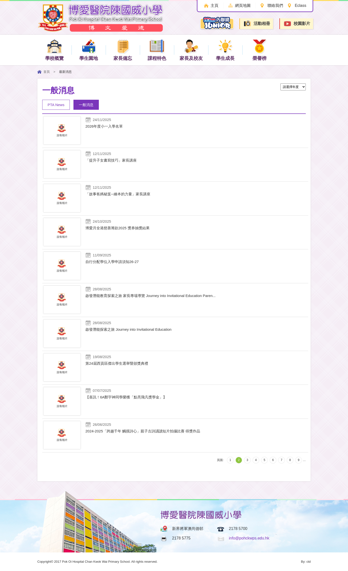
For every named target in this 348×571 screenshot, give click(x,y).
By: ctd (306, 561)
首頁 (46, 72)
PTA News (56, 105)
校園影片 (296, 24)
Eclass (300, 5)
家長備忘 (122, 50)
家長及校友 (191, 50)
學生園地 (88, 50)
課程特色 (157, 50)
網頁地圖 (242, 5)
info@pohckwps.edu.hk (249, 538)
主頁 (213, 5)
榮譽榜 (259, 50)
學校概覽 (54, 50)
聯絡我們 (275, 5)
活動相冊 (256, 23)
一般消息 (86, 105)
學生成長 (225, 50)
